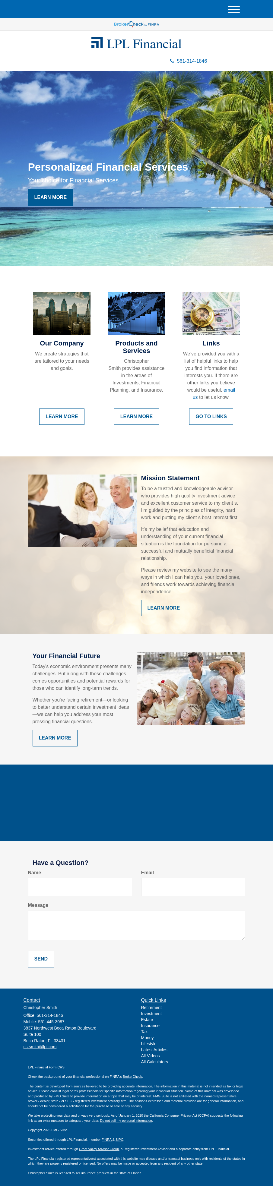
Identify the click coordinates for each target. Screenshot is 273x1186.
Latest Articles (154, 1049)
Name (34, 872)
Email (147, 872)
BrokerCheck (132, 1076)
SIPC (119, 1139)
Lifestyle (149, 1043)
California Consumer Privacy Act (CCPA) (179, 1115)
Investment (151, 1013)
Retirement (151, 1007)
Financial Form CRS (50, 1067)
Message (38, 905)
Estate (147, 1019)
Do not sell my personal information (126, 1120)
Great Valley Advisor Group (99, 1149)
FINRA (107, 1139)
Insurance (150, 1025)
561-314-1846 (188, 61)
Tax (144, 1031)
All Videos (150, 1055)
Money (147, 1037)
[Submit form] (41, 959)
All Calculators (154, 1061)
